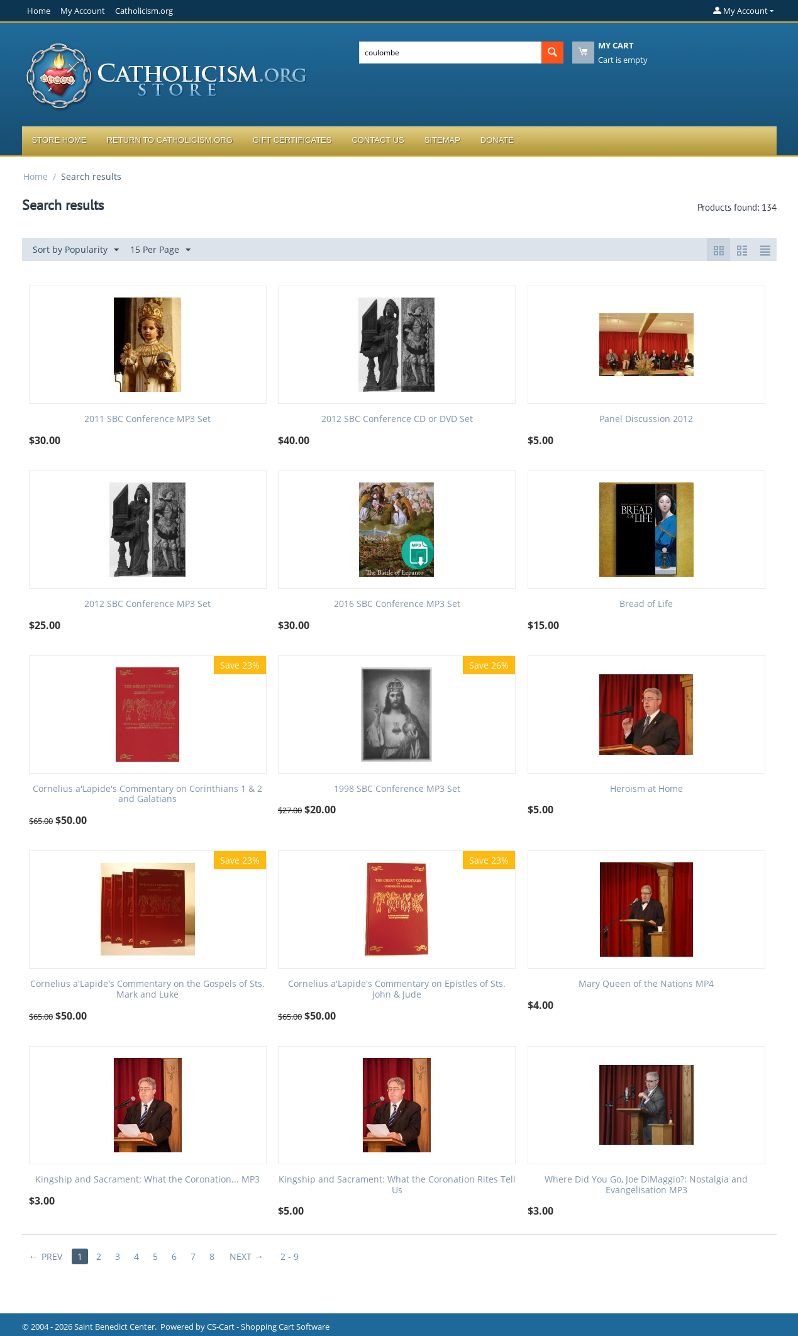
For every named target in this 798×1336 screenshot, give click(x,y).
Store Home (59, 140)
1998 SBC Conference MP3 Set (397, 789)
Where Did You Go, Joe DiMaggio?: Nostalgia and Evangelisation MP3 (646, 1185)
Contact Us (378, 140)
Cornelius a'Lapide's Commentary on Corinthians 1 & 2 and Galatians (147, 794)
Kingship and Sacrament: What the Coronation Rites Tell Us (397, 1185)
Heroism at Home (646, 789)
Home (38, 10)
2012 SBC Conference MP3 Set (147, 604)
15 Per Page (160, 250)
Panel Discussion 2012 (646, 419)
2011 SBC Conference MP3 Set (147, 419)
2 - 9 (289, 1256)
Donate (497, 140)
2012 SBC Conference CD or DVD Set (397, 419)
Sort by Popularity (76, 250)
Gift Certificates (292, 140)
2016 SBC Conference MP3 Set (397, 604)
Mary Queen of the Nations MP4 (646, 984)
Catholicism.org (144, 10)
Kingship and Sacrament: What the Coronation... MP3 (147, 1179)
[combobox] (450, 53)
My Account (82, 10)
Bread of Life (646, 604)
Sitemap (442, 140)
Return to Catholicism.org (170, 140)
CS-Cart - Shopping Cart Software (268, 1326)
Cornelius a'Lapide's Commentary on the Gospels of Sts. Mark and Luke (147, 989)
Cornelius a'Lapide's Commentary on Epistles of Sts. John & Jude (397, 989)
